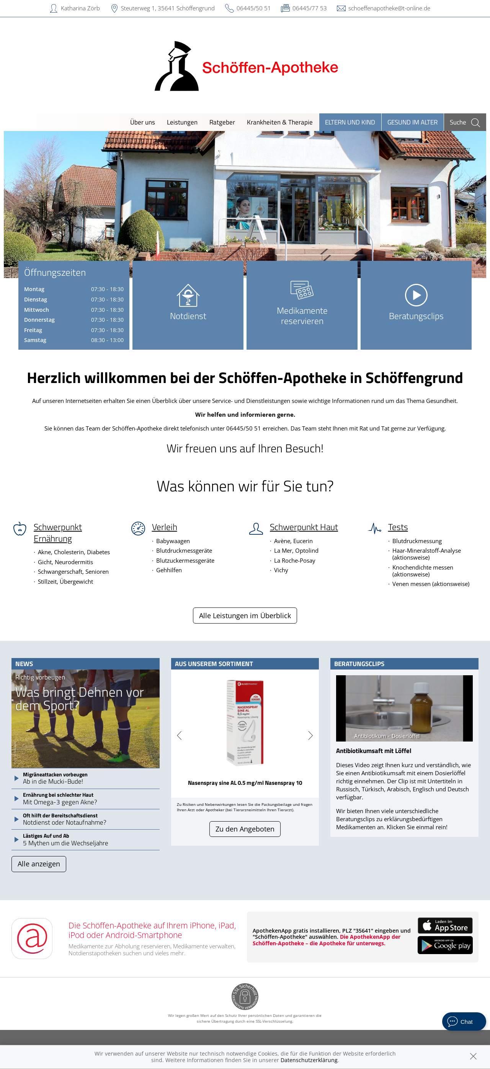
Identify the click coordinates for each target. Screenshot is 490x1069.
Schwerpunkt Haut (304, 527)
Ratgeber (222, 122)
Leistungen (182, 122)
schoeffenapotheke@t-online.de (389, 8)
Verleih (164, 527)
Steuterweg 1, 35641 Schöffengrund (168, 8)
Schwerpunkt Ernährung (58, 533)
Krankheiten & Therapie (280, 122)
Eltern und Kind (350, 122)
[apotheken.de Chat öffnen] (464, 1021)
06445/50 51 (254, 8)
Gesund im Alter (412, 122)
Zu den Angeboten (245, 828)
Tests (398, 527)
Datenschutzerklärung (309, 1060)
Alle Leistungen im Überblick (245, 615)
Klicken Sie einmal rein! (417, 827)
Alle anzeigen (39, 863)
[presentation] (179, 736)
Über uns (142, 122)
